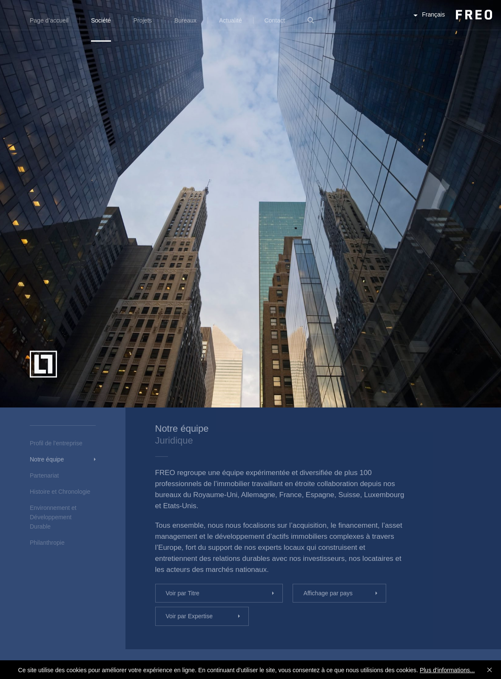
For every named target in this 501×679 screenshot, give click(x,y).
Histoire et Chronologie (60, 491)
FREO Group (453, 22)
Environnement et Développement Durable (53, 517)
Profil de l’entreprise (56, 443)
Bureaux (185, 20)
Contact (275, 20)
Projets (143, 20)
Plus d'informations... (447, 670)
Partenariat (44, 475)
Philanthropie (47, 542)
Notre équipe (47, 459)
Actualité (230, 20)
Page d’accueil (49, 20)
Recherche (310, 25)
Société (101, 20)
